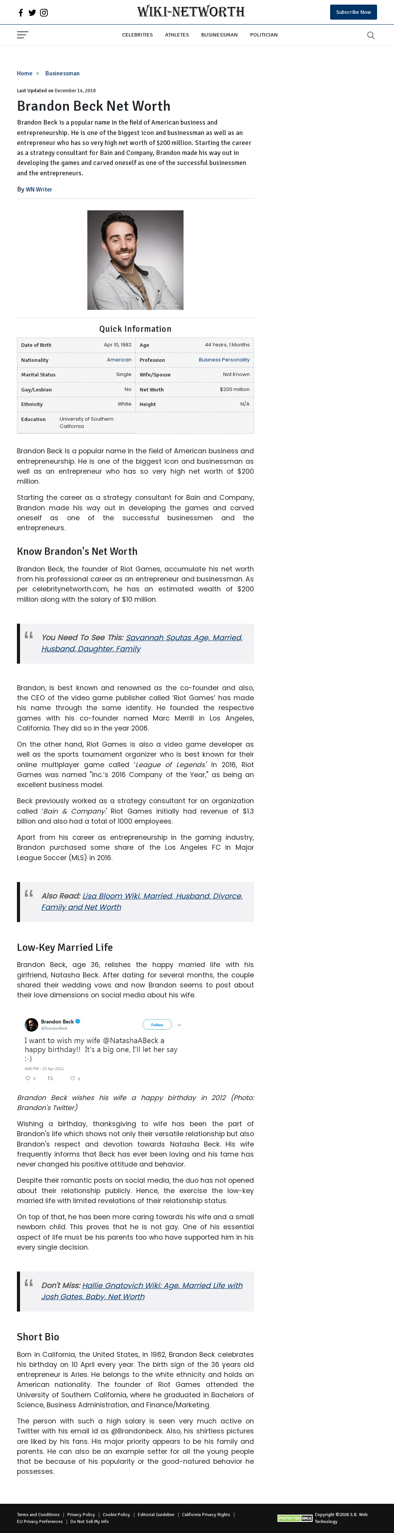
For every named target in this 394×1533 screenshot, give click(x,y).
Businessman (219, 34)
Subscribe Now (353, 12)
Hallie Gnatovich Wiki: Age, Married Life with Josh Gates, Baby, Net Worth (141, 1291)
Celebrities (137, 34)
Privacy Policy (81, 1515)
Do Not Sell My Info (89, 1522)
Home (25, 73)
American (119, 359)
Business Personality (224, 359)
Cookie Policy (116, 1515)
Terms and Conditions (38, 1515)
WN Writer (39, 189)
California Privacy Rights (206, 1515)
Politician (264, 34)
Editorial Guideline (156, 1515)
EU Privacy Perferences (40, 1522)
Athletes (177, 34)
